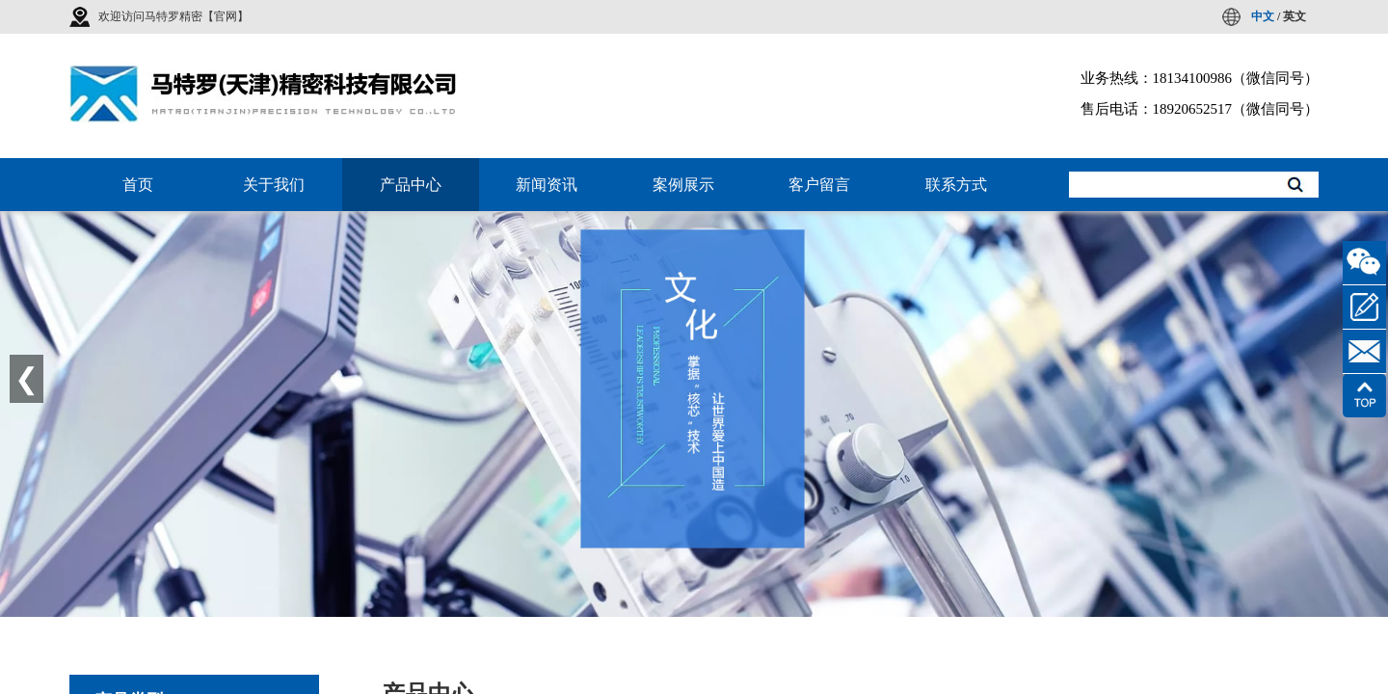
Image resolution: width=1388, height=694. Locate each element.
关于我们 (274, 184)
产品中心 (410, 184)
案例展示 (683, 184)
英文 (1294, 16)
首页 (137, 184)
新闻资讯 (546, 184)
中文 (1262, 16)
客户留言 (819, 184)
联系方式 (956, 184)
